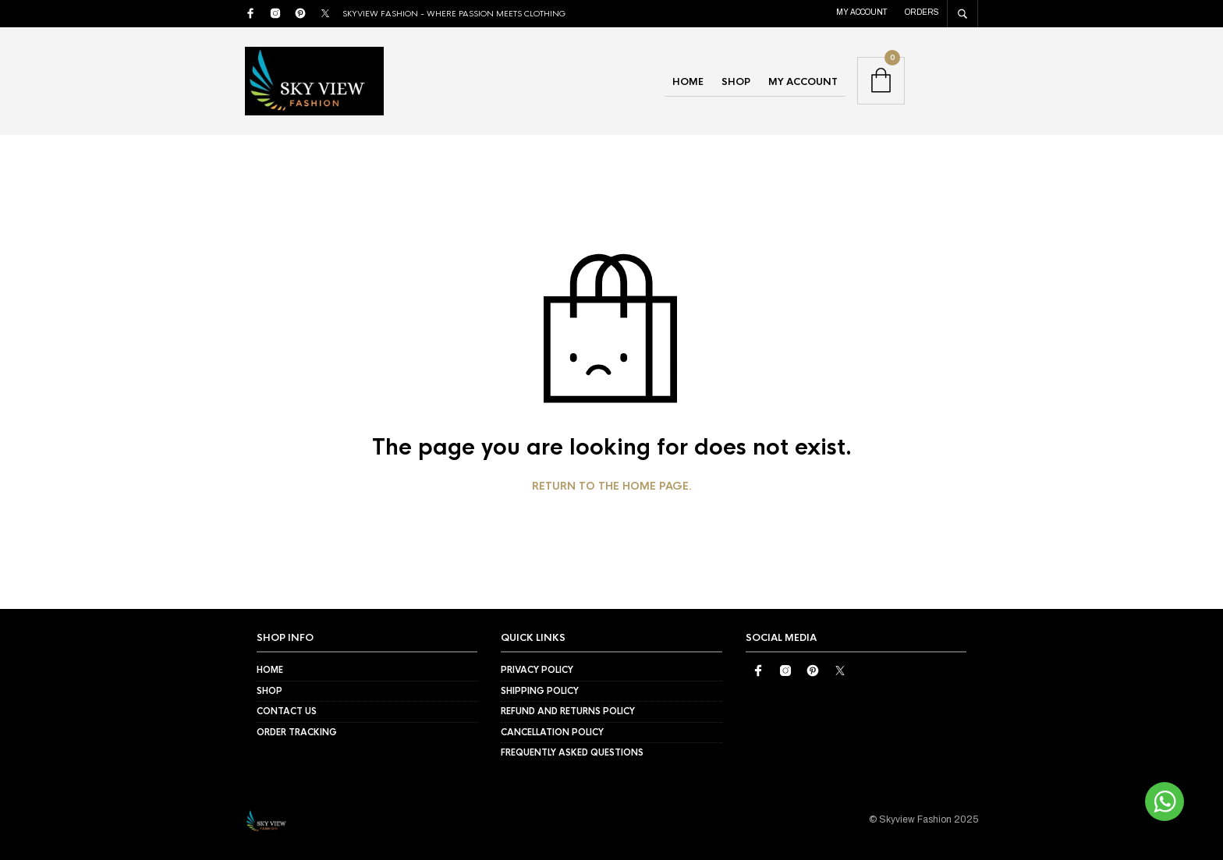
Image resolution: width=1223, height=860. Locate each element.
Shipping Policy (540, 690)
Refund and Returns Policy (568, 711)
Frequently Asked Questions (572, 752)
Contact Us (287, 711)
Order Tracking (297, 732)
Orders (922, 12)
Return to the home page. (612, 486)
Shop (735, 82)
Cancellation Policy (552, 732)
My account (862, 12)
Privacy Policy (537, 669)
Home (688, 82)
